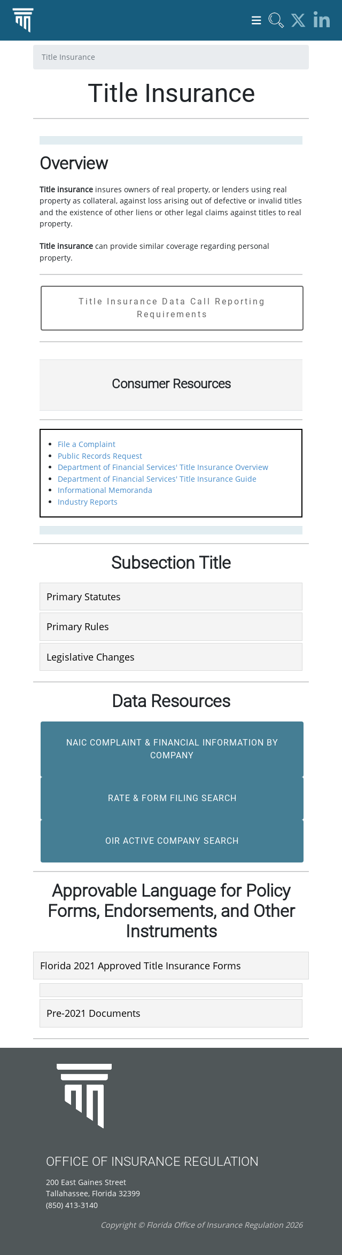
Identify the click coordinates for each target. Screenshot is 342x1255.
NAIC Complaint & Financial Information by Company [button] (172, 749)
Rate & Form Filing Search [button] (172, 798)
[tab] (171, 596)
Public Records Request (100, 456)
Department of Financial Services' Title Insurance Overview (163, 467)
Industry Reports (88, 502)
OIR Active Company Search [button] (172, 841)
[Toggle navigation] (256, 20)
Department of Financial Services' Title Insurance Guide (157, 479)
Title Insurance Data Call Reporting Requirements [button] (172, 307)
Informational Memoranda (105, 490)
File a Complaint (86, 444)
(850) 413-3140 (72, 1205)
